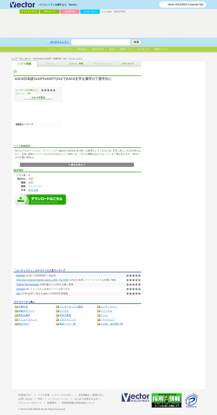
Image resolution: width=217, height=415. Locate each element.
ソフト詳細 (24, 63)
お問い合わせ (25, 399)
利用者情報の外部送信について (78, 402)
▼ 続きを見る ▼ (77, 164)
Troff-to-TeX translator (27, 284)
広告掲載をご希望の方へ (91, 395)
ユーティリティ (76, 58)
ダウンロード (25, 58)
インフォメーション (58, 399)
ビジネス (64, 311)
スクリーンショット (102, 64)
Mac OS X (23, 324)
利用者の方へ (25, 395)
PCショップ (49, 11)
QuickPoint (70, 11)
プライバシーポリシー (30, 402)
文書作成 (57, 58)
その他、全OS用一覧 (112, 324)
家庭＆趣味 (24, 315)
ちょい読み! (107, 12)
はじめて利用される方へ (87, 399)
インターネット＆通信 (71, 306)
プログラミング (67, 319)
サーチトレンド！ (59, 42)
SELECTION (119, 12)
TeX (65, 58)
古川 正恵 (33, 190)
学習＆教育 (65, 315)
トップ (14, 58)
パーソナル (106, 311)
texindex (20, 275)
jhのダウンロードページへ (41, 200)
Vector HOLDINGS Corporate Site (185, 4)
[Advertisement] (46, 238)
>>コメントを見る (38, 97)
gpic (18, 293)
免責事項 (52, 402)
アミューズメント (27, 319)
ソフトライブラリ (29, 11)
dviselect (21, 289)
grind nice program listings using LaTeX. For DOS (42, 280)
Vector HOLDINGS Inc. (33, 409)
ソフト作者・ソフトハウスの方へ (55, 395)
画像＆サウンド (26, 311)
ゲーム (104, 315)
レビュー (50, 64)
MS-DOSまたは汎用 (42, 58)
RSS (40, 399)
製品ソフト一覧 (67, 324)
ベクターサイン (90, 11)
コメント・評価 (76, 64)
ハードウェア (108, 319)
